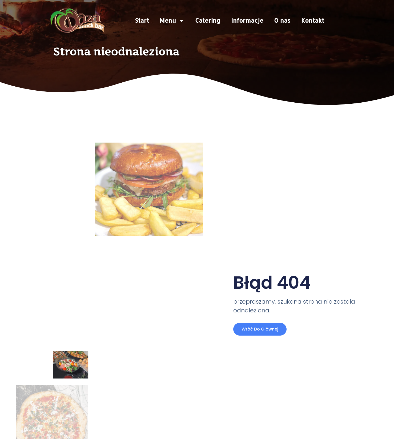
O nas (282, 20)
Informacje (247, 20)
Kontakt (312, 20)
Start (142, 20)
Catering (207, 20)
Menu (172, 20)
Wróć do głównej (260, 329)
